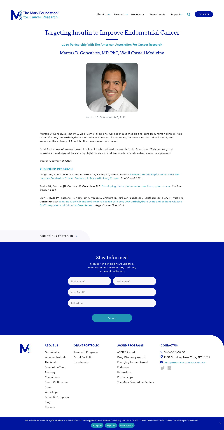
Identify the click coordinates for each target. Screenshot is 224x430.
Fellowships (124, 372)
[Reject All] (220, 423)
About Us (102, 14)
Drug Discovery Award (131, 357)
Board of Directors (56, 382)
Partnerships (125, 377)
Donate (204, 14)
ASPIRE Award (126, 352)
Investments (157, 14)
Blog (47, 402)
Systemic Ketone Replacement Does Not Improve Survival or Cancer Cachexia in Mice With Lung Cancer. (110, 176)
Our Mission (52, 352)
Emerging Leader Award (132, 362)
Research (119, 14)
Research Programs (86, 352)
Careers (50, 407)
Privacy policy (126, 425)
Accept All (97, 425)
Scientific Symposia (57, 397)
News (48, 387)
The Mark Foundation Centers (135, 382)
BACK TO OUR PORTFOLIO (56, 236)
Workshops (137, 14)
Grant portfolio (83, 357)
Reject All (111, 425)
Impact (175, 14)
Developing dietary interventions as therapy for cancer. (136, 186)
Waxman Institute (55, 357)
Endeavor (123, 367)
